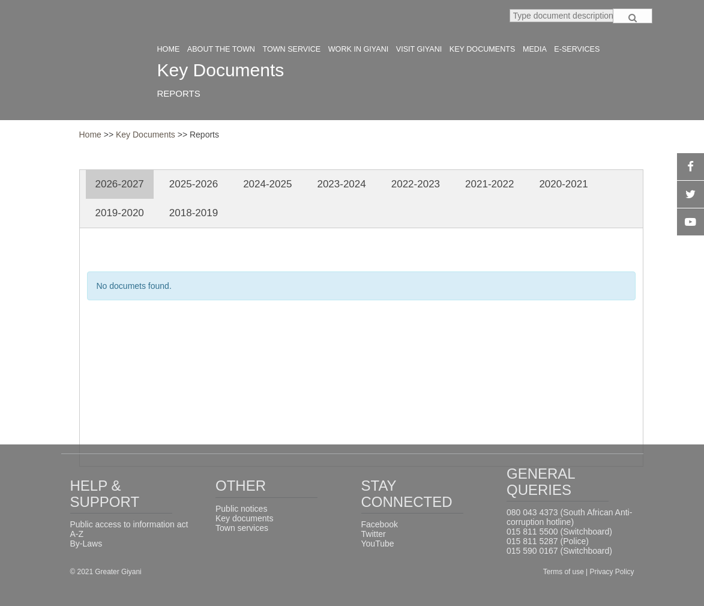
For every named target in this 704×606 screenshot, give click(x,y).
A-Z (77, 534)
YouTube (377, 543)
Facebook (379, 524)
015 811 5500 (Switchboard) (559, 531)
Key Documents (147, 134)
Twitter (373, 534)
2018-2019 (193, 213)
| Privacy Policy (610, 572)
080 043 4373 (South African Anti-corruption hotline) (569, 517)
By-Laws (86, 543)
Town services (241, 528)
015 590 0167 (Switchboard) (559, 551)
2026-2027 (119, 184)
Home (90, 134)
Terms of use (564, 572)
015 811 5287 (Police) (548, 541)
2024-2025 (267, 184)
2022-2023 (415, 184)
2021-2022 (489, 184)
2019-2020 (119, 213)
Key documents (244, 518)
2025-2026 (193, 184)
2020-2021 (563, 184)
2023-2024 (341, 184)
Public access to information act (129, 524)
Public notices (241, 509)
